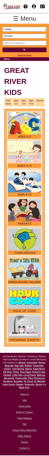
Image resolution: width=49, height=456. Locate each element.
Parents (40, 101)
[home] (11, 6)
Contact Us (24, 448)
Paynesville (21, 378)
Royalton (18, 381)
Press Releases (24, 418)
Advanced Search (24, 55)
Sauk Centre (9, 384)
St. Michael (39, 381)
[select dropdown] (24, 29)
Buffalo (28, 366)
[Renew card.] (42, 6)
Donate (24, 442)
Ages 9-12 (31, 102)
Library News (24, 406)
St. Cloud (28, 381)
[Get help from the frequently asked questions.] (25, 6)
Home (7, 59)
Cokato (7, 369)
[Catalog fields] (24, 36)
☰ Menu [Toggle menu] (24, 18)
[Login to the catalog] (34, 6)
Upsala (38, 384)
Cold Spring (18, 369)
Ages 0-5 (16, 102)
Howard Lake (38, 372)
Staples (20, 384)
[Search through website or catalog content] (24, 43)
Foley (16, 372)
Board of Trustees (24, 412)
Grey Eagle (25, 372)
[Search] (24, 49)
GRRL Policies (24, 436)
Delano (28, 369)
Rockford (8, 381)
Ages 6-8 (23, 102)
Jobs (24, 400)
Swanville (29, 384)
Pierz (30, 378)
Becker (41, 363)
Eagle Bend (39, 369)
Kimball (7, 375)
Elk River (7, 372)
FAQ (24, 424)
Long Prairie (30, 375)
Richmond (39, 378)
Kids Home (8, 102)
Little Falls (17, 375)
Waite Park (24, 388)
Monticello (9, 378)
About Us (24, 394)
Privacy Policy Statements (24, 430)
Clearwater (38, 366)
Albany (21, 363)
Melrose (41, 375)
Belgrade (9, 366)
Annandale (32, 363)
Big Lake (19, 366)
